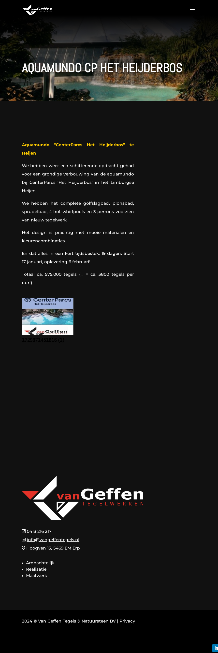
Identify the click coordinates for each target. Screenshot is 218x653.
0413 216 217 (39, 531)
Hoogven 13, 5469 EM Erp (51, 548)
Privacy (127, 621)
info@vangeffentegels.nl (53, 539)
